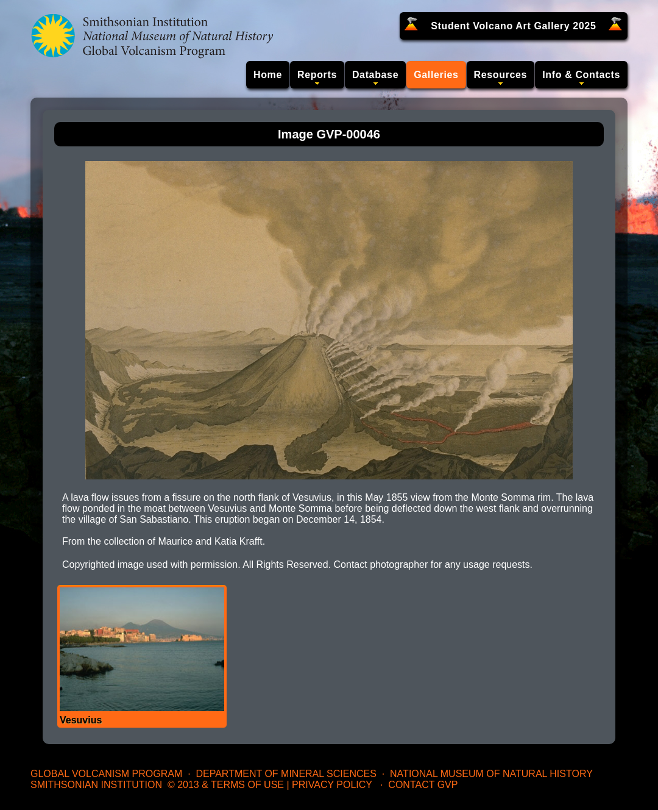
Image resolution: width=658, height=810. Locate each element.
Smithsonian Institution (96, 785)
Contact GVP (423, 785)
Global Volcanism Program (106, 774)
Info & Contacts (581, 75)
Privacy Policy (332, 785)
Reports (317, 75)
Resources (501, 75)
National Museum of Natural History (491, 774)
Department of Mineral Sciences (286, 774)
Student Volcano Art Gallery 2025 (513, 26)
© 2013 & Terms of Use (226, 785)
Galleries (436, 75)
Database (375, 75)
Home (267, 75)
